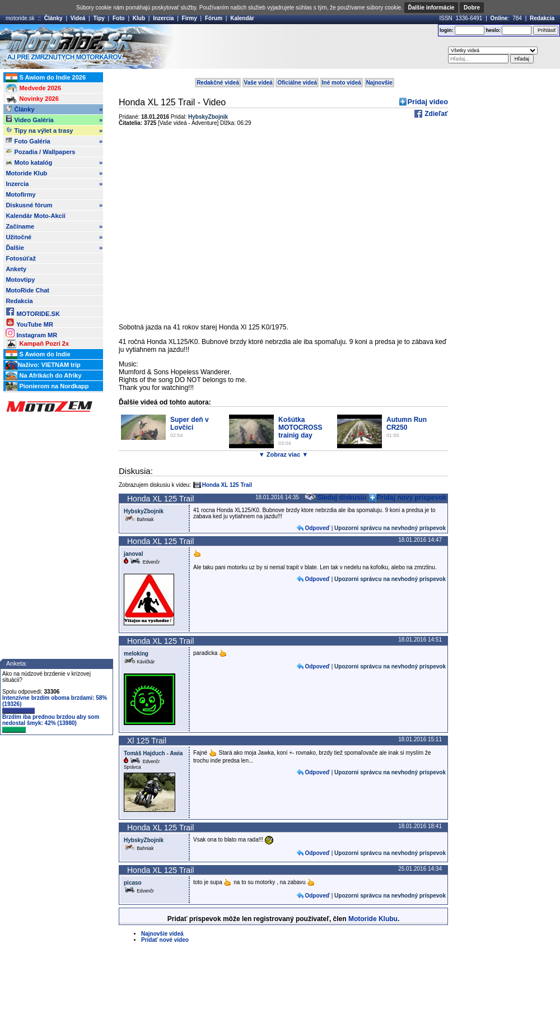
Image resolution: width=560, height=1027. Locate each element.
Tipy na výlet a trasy (54, 130)
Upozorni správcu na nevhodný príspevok (390, 528)
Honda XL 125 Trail (227, 485)
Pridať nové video (165, 940)
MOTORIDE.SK (32, 312)
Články (53, 18)
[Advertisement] (282, 108)
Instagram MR (31, 333)
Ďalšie (54, 247)
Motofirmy (20, 194)
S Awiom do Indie (38, 354)
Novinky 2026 (32, 99)
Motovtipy (20, 279)
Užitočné (54, 237)
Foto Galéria (54, 141)
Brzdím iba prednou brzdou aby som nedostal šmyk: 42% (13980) (50, 723)
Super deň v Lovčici (189, 423)
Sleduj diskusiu (335, 497)
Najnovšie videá (162, 934)
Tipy (98, 18)
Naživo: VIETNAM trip (43, 365)
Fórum (213, 18)
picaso (133, 883)
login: (447, 30)
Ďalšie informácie (431, 7)
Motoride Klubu (373, 919)
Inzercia (163, 18)
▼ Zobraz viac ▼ (283, 454)
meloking (136, 653)
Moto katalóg (54, 162)
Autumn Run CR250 (406, 423)
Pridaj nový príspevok (412, 497)
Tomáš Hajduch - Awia (153, 753)
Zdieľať (435, 114)
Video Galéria (54, 119)
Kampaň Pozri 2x (37, 344)
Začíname (54, 226)
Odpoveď (317, 528)
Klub (139, 18)
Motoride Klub (54, 173)
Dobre (472, 7)
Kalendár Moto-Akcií (35, 215)
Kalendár (242, 18)
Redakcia (542, 18)
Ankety (16, 269)
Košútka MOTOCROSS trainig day (300, 427)
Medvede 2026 (33, 88)
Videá (78, 18)
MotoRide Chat (27, 290)
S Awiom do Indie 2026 (46, 77)
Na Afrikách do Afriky (43, 375)
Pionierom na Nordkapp (47, 386)
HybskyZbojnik (144, 511)
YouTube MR (29, 322)
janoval (133, 554)
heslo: (493, 30)
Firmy (189, 18)
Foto (119, 18)
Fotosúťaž (21, 258)
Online (499, 18)
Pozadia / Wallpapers (40, 151)
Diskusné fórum (54, 205)
